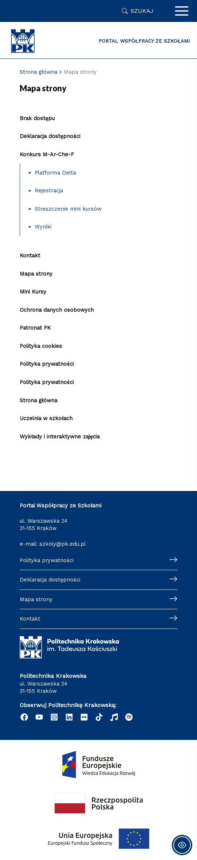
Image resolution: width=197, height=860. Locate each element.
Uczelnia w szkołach (46, 418)
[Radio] (114, 717)
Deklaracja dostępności (50, 136)
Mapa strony (36, 273)
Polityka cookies (41, 346)
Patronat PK (35, 328)
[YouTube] (39, 717)
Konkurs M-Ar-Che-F (47, 154)
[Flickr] (84, 717)
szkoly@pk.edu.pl (62, 544)
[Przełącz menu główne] (182, 11)
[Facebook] (24, 717)
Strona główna (38, 400)
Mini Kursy (33, 291)
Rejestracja (49, 190)
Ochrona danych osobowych (57, 310)
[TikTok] (99, 717)
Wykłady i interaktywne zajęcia (60, 436)
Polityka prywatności (47, 364)
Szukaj (142, 10)
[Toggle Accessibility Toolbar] (182, 845)
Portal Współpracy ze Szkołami (144, 41)
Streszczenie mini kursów (68, 209)
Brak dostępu (37, 118)
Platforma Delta (55, 172)
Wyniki (43, 226)
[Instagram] (54, 717)
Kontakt (30, 255)
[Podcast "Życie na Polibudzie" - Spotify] (129, 717)
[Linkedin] (69, 717)
